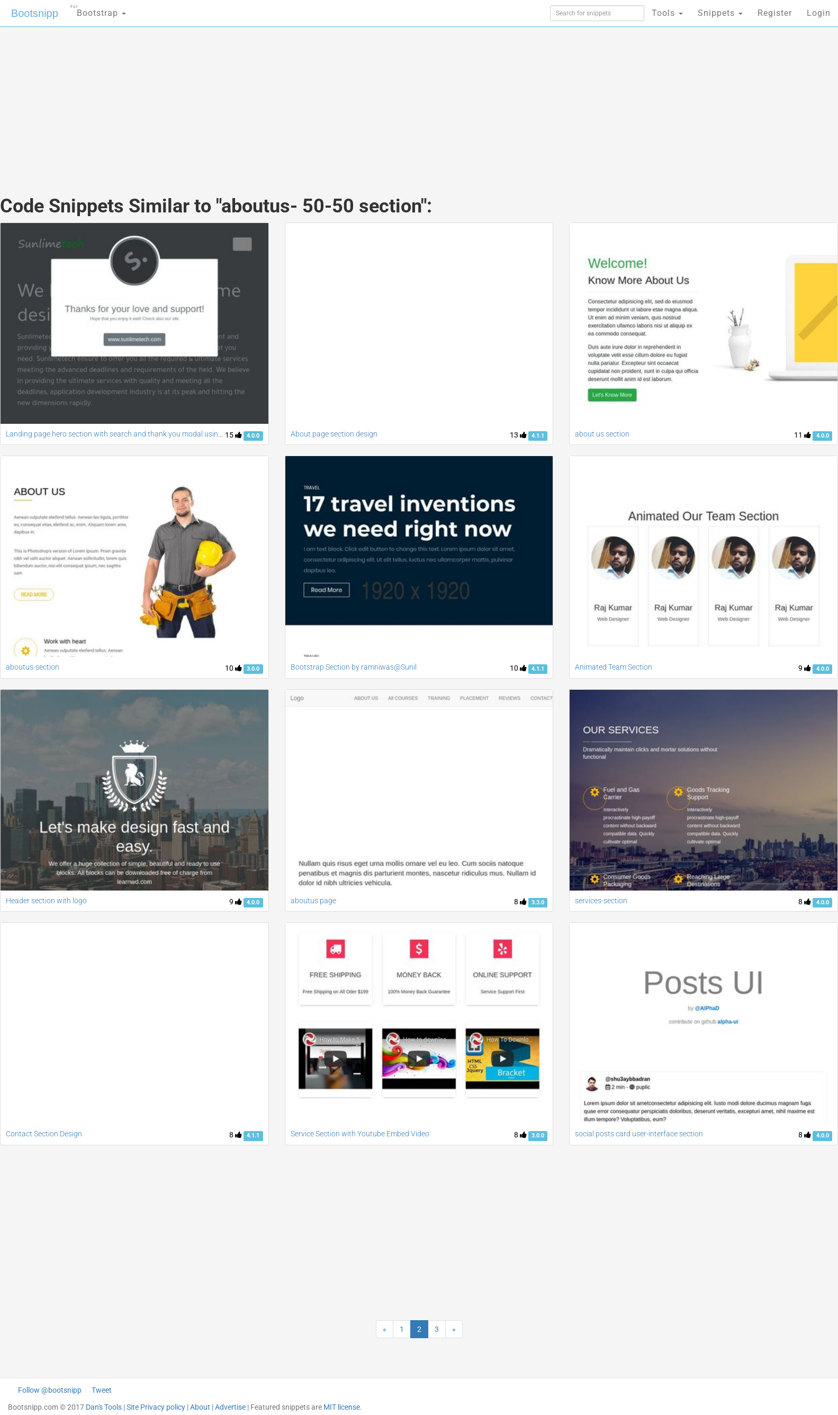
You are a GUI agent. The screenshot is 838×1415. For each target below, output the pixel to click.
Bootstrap (98, 10)
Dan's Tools (104, 1407)
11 (802, 435)
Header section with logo (46, 900)
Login (819, 13)
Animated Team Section (613, 667)
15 (233, 435)
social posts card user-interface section (639, 1133)
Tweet (102, 1390)
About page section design (334, 434)
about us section (602, 434)
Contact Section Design (44, 1133)
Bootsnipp (34, 13)
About (200, 1407)
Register (775, 13)
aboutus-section (32, 667)
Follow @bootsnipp (50, 1390)
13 (518, 435)
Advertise (230, 1407)
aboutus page (313, 900)
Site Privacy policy (156, 1407)
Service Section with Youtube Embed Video (360, 1133)
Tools (667, 13)
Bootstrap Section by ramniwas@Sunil (354, 667)
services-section (601, 900)
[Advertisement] (340, 100)
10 (233, 668)
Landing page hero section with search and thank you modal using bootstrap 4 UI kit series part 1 (164, 434)
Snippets (720, 13)
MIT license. (342, 1407)
